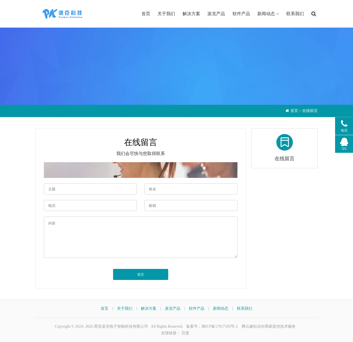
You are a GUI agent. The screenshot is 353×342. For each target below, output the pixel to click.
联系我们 (295, 13)
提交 (140, 274)
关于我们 (166, 13)
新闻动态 (266, 13)
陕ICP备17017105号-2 (220, 326)
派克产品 (216, 13)
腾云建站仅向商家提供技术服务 (269, 326)
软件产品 (241, 13)
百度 (185, 333)
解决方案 (191, 13)
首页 (145, 13)
